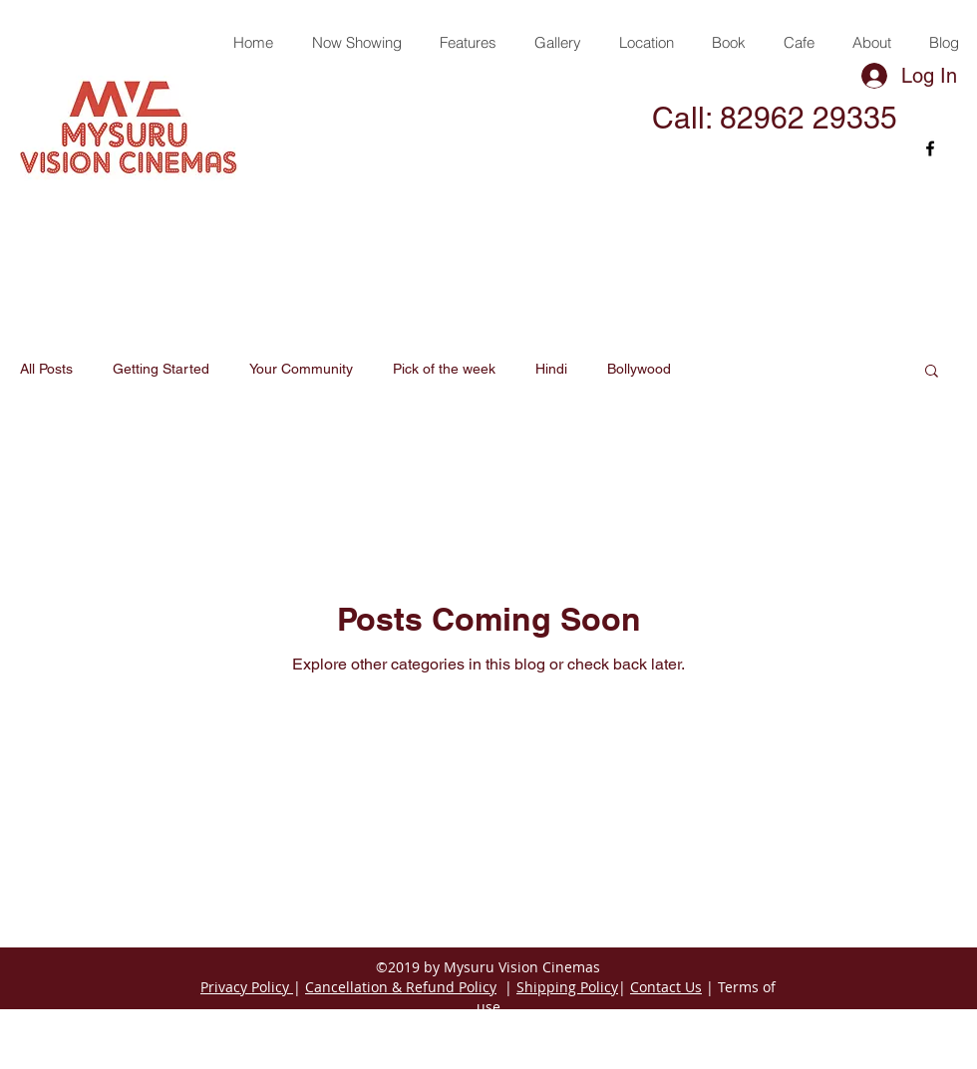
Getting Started (161, 369)
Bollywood (639, 369)
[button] (931, 372)
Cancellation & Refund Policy (400, 986)
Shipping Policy (567, 986)
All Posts (46, 369)
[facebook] (930, 148)
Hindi (551, 369)
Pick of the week (444, 369)
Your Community (301, 369)
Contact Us (666, 986)
